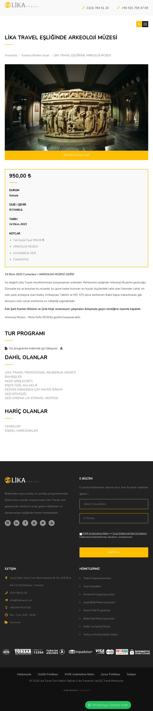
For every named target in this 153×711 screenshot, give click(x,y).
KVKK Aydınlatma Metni (96, 533)
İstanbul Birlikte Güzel (35, 55)
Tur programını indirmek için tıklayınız (34, 348)
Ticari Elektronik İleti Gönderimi (129, 533)
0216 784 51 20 (95, 8)
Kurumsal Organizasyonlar (99, 594)
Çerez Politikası (110, 674)
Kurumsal (15, 622)
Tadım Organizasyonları (97, 578)
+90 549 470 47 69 (20, 607)
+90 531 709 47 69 (132, 8)
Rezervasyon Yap (77, 155)
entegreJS (84, 690)
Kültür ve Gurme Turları (96, 626)
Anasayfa (11, 55)
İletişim (131, 674)
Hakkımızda (24, 674)
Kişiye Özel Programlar (96, 610)
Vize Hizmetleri (92, 586)
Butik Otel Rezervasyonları (99, 618)
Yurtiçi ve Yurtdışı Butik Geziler (100, 634)
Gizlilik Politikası (48, 674)
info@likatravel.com (21, 600)
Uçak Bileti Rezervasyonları (99, 602)
